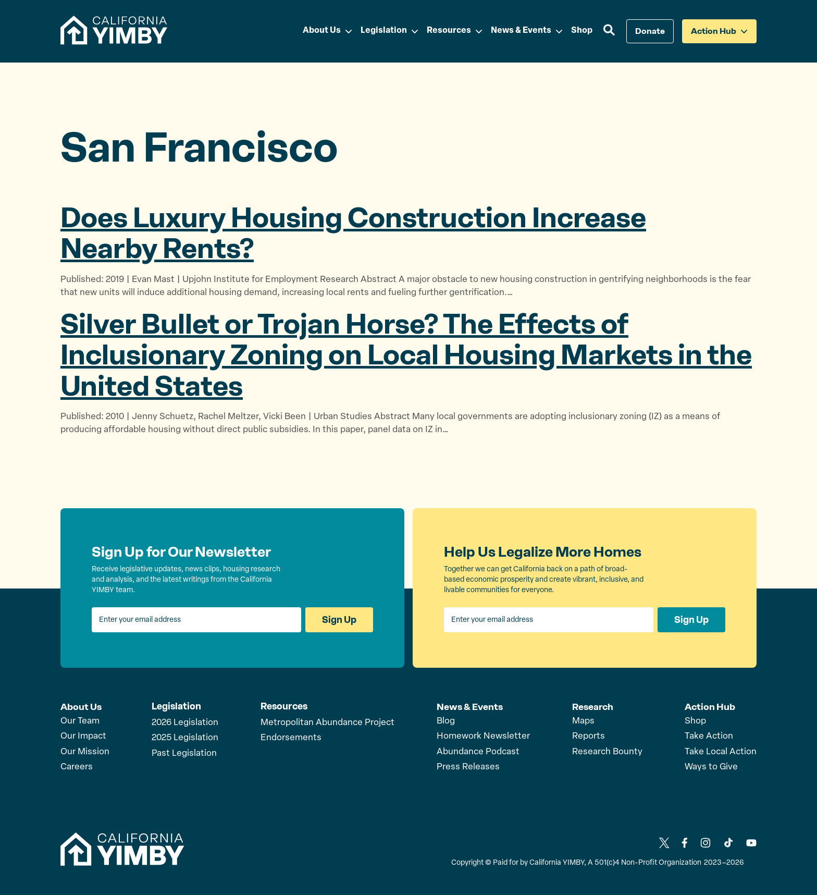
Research (593, 706)
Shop (695, 720)
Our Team (80, 720)
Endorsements (291, 737)
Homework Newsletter (483, 735)
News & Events (470, 706)
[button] (609, 31)
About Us (81, 706)
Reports (588, 735)
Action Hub (710, 706)
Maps (583, 720)
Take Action (709, 735)
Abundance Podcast (478, 751)
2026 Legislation (185, 722)
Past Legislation (184, 753)
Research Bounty (607, 751)
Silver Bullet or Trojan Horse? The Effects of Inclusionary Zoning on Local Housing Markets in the (406, 355)
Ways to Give (711, 766)
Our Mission (84, 751)
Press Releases (468, 766)
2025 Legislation (185, 737)
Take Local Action (721, 751)
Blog (446, 720)
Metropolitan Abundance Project (327, 722)
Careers (76, 766)
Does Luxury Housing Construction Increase (353, 233)
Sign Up (339, 620)
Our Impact (83, 735)
